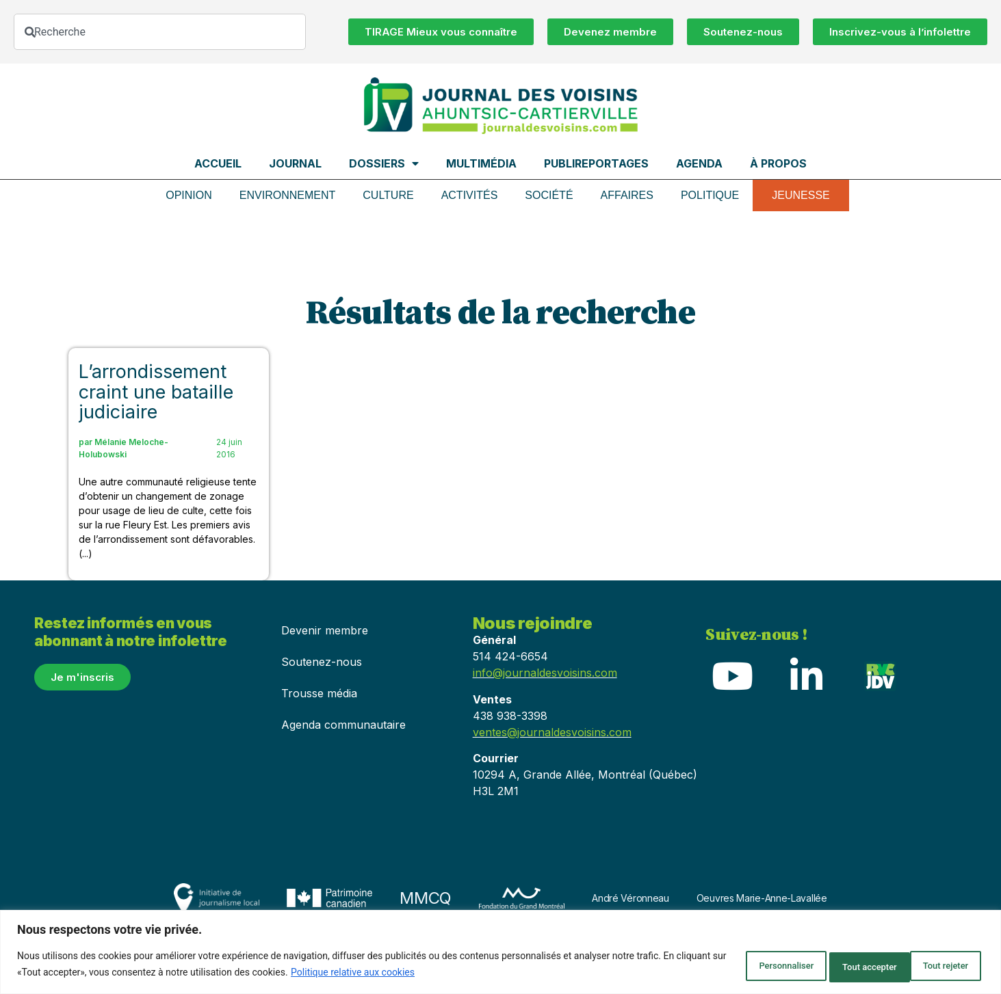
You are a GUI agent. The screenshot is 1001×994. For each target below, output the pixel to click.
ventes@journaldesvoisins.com (552, 732)
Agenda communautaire (343, 724)
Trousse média (319, 693)
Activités (469, 195)
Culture (388, 195)
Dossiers (384, 163)
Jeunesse (800, 195)
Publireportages (596, 163)
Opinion (189, 195)
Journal (295, 163)
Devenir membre (324, 630)
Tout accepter (934, 966)
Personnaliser (736, 966)
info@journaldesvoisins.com (545, 673)
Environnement (287, 195)
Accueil (218, 163)
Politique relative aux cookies (405, 974)
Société (549, 195)
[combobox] (160, 32)
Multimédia (481, 163)
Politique (710, 195)
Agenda (699, 163)
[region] (500, 953)
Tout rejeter (835, 966)
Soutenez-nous (321, 662)
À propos (778, 163)
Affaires (627, 195)
